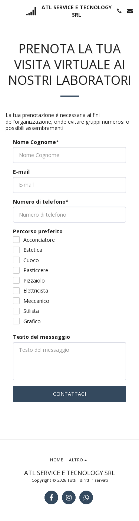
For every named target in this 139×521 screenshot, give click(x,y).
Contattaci (69, 393)
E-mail (21, 171)
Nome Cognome (34, 142)
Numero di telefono (39, 201)
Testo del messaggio (41, 337)
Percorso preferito (38, 231)
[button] (8, 10)
